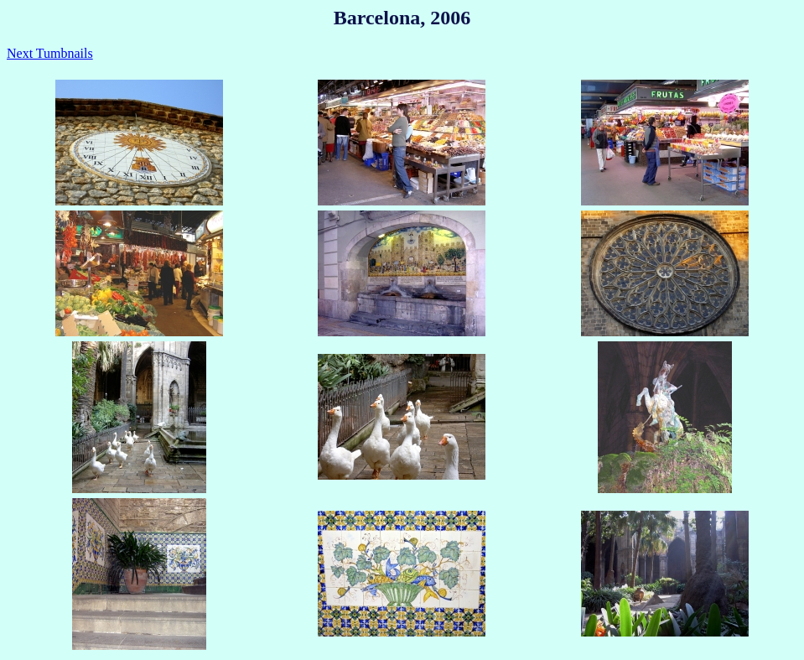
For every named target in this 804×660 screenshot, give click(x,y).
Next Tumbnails (50, 53)
